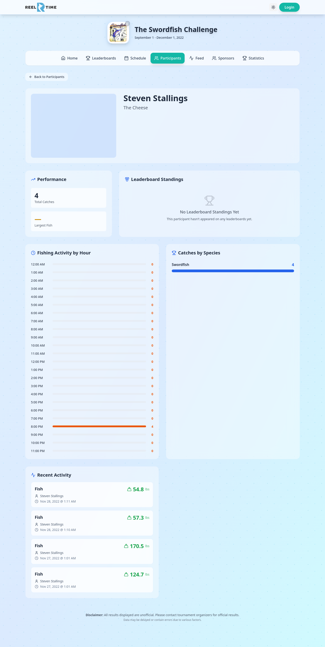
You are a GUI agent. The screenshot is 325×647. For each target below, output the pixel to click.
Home (69, 58)
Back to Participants (46, 77)
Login (289, 7)
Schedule (135, 58)
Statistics (253, 58)
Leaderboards (101, 58)
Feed (196, 58)
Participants (167, 58)
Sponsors (223, 58)
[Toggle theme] (273, 7)
